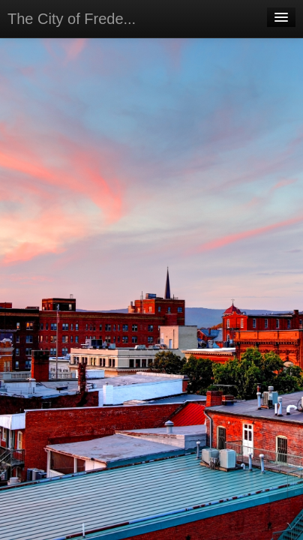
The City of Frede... (72, 18)
